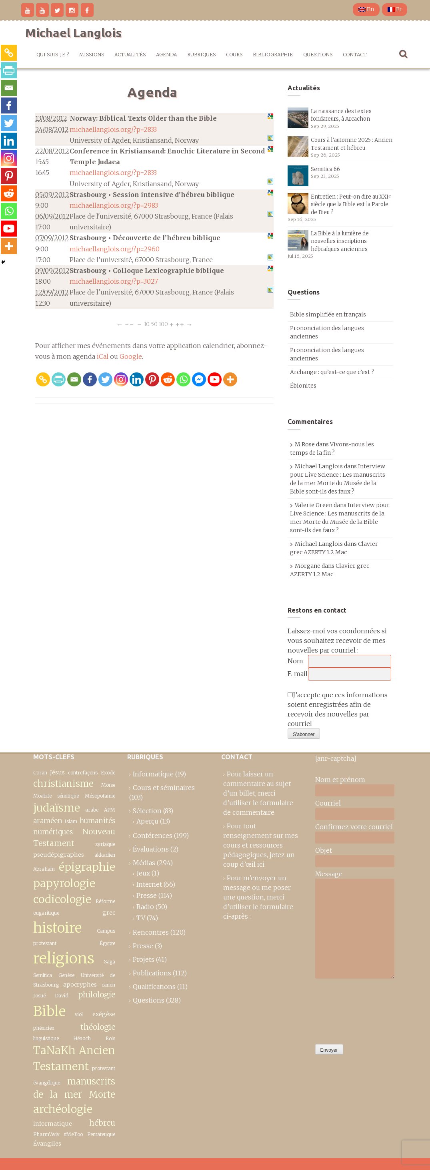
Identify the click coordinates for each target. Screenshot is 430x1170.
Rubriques (201, 55)
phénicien (43, 1028)
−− (129, 324)
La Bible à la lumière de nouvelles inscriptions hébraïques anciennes (340, 241)
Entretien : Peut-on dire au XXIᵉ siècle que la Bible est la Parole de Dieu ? (351, 204)
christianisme (63, 783)
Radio (145, 907)
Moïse (108, 785)
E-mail (298, 674)
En (366, 9)
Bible (49, 1011)
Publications (152, 973)
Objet (323, 850)
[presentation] (348, 1009)
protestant (103, 1068)
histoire (57, 927)
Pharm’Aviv (46, 1134)
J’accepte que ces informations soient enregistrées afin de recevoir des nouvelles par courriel (338, 709)
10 (147, 324)
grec (108, 912)
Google (131, 356)
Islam (70, 821)
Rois (110, 1038)
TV (140, 918)
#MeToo (73, 1134)
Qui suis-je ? (52, 55)
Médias (144, 863)
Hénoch (82, 1038)
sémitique (68, 796)
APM (109, 810)
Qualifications (154, 987)
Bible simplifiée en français (328, 314)
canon (108, 985)
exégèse (103, 1014)
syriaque (105, 844)
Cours (234, 55)
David (61, 996)
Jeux (143, 873)
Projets (143, 959)
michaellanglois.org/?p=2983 (114, 205)
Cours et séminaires (164, 788)
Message (328, 874)
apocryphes (80, 984)
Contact (355, 55)
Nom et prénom (340, 780)
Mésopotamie (100, 796)
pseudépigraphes (58, 854)
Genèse (66, 975)
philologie (96, 994)
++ (179, 324)
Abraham (44, 869)
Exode (108, 773)
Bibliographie (273, 55)
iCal (102, 356)
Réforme (105, 901)
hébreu (102, 1123)
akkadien (104, 855)
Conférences (152, 836)
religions (63, 958)
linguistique (46, 1038)
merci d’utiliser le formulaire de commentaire (258, 802)
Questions (317, 55)
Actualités (130, 55)
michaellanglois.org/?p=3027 (114, 281)
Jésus (57, 772)
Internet (149, 884)
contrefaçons (83, 773)
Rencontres (151, 932)
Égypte (107, 943)
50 (154, 324)
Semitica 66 (325, 169)
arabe (91, 810)
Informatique (153, 774)
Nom (295, 661)
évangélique (46, 1083)
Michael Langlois (73, 33)
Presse (146, 895)
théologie (97, 1027)
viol (79, 1014)
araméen (47, 820)
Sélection (147, 811)
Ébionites (303, 385)
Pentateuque (101, 1134)
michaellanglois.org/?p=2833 (113, 129)
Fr (395, 9)
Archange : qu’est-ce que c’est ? (332, 372)
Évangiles (47, 1143)
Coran (40, 773)
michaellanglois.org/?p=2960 (115, 249)
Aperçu (147, 821)
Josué (39, 996)
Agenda (166, 55)
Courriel (328, 803)
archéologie (62, 1109)
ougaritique (46, 913)
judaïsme (56, 807)
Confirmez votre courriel (354, 827)
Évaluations (151, 849)
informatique (52, 1123)
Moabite (42, 796)
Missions (91, 55)
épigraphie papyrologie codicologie (74, 883)
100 (163, 324)
